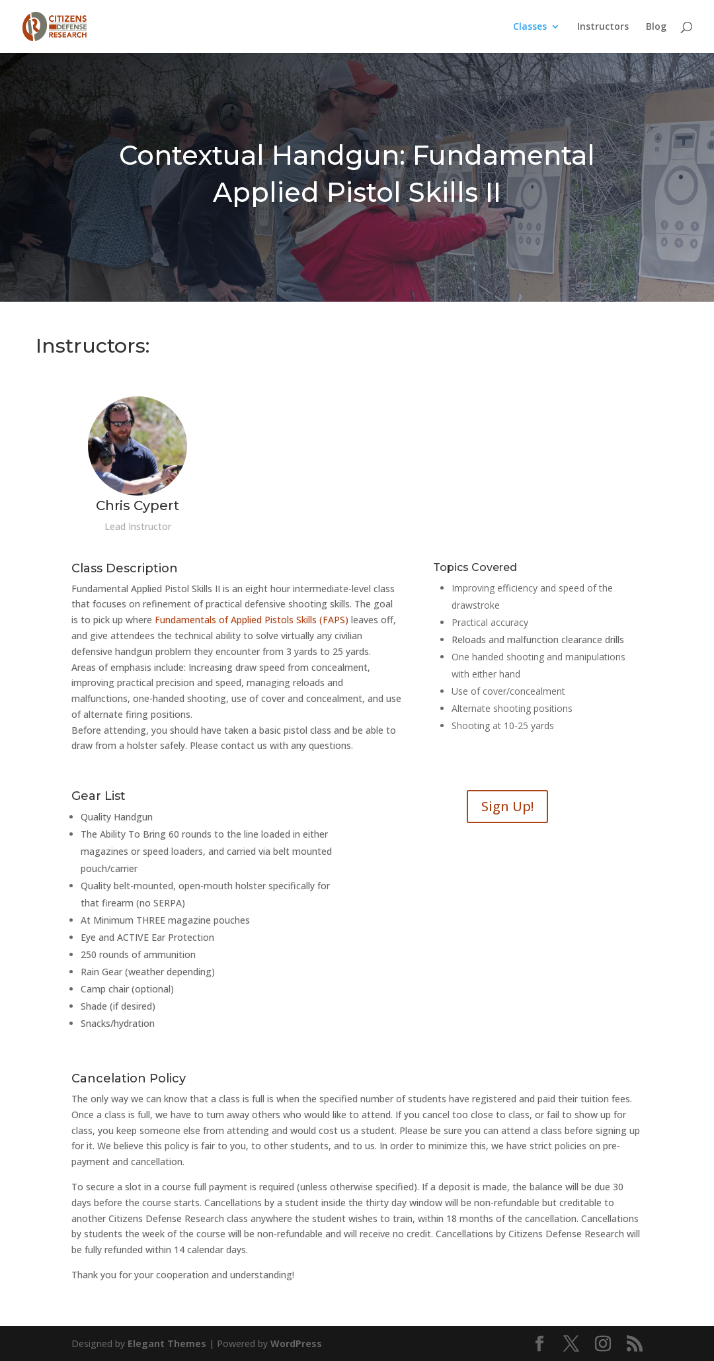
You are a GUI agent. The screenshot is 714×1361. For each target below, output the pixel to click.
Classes (530, 27)
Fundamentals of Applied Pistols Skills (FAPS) (251, 619)
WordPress (296, 1343)
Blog (656, 27)
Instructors (603, 27)
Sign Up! (507, 806)
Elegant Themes (167, 1343)
